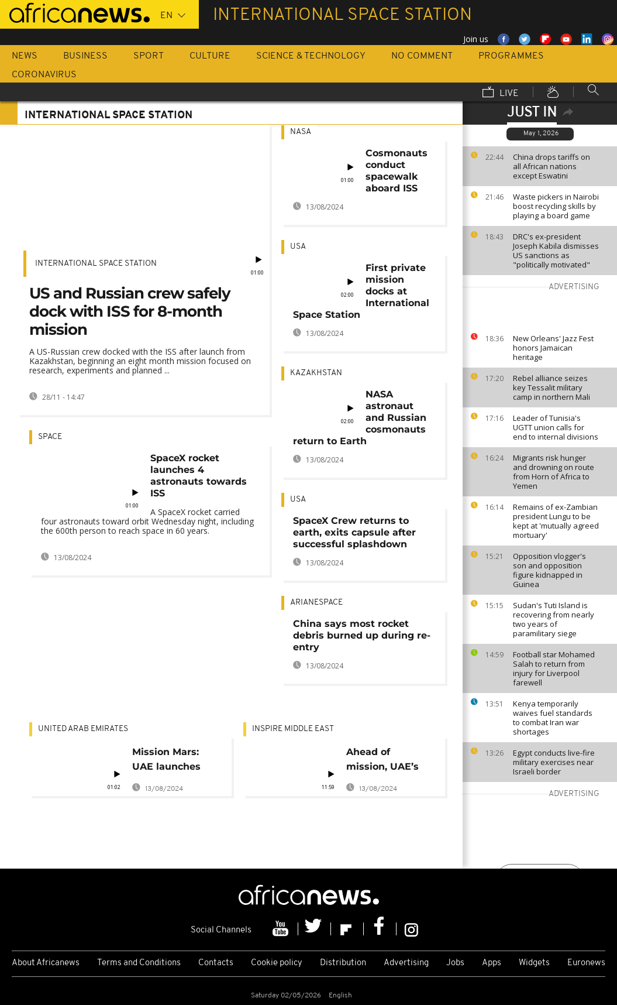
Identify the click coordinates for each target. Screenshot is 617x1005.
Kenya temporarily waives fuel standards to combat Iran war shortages (552, 717)
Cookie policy (276, 963)
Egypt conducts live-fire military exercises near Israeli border (554, 762)
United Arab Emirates (83, 729)
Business (85, 56)
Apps (491, 963)
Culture (209, 56)
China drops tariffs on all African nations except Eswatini (551, 166)
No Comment (422, 56)
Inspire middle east (293, 729)
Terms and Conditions (139, 963)
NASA (300, 132)
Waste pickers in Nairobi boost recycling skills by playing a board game (556, 206)
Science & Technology (311, 56)
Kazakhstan (316, 373)
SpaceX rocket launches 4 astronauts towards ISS (198, 475)
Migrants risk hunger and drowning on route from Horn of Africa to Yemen (553, 472)
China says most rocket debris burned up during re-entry (361, 635)
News (24, 56)
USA (298, 246)
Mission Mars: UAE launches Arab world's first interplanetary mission (174, 761)
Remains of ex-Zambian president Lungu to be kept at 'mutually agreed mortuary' (556, 521)
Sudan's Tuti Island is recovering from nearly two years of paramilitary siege (553, 619)
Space (50, 437)
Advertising (406, 963)
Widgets (534, 963)
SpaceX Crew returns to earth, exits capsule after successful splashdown (354, 532)
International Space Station (96, 263)
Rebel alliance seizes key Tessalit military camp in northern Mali (551, 387)
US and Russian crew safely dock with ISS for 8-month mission (129, 311)
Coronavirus (44, 75)
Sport (148, 56)
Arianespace (316, 602)
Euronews (586, 963)
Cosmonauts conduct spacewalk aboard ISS (397, 171)
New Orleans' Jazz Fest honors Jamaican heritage (553, 348)
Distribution (343, 963)
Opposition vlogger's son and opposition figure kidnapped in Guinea (549, 570)
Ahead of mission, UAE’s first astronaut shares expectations (382, 761)
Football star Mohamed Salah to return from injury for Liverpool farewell (554, 668)
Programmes (511, 56)
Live (500, 93)
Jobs (455, 963)
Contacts (215, 963)
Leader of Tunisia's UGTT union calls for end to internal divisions (555, 427)
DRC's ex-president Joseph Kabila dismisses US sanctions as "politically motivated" (556, 250)
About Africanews (46, 963)
